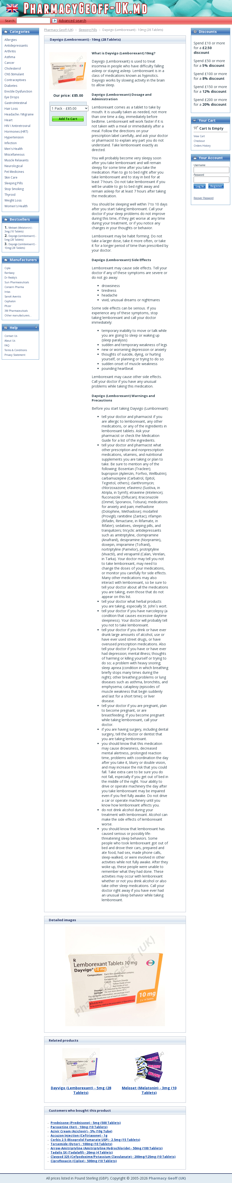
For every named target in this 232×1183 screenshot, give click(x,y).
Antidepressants (16, 45)
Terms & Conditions (15, 350)
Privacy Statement (14, 355)
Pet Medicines (14, 172)
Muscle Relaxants (16, 160)
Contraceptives (15, 80)
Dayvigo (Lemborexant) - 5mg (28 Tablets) (81, 1088)
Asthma (9, 57)
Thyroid (9, 195)
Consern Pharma (14, 287)
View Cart (199, 136)
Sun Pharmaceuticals (16, 282)
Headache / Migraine (19, 114)
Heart (8, 120)
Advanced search (72, 20)
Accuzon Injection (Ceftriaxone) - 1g (79, 1135)
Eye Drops (11, 97)
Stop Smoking (14, 189)
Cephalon (10, 301)
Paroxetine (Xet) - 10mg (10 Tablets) (79, 1127)
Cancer (9, 63)
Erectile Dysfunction (18, 91)
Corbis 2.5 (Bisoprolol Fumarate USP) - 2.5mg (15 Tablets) (95, 1140)
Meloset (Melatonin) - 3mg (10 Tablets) (149, 1088)
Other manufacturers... (18, 315)
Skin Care (10, 177)
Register (216, 186)
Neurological (13, 166)
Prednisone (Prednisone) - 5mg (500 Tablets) (86, 1123)
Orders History (202, 145)
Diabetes (10, 86)
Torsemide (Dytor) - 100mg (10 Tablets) (81, 1144)
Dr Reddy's (10, 277)
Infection (10, 143)
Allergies (10, 40)
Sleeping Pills (88, 30)
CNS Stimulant (14, 74)
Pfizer (7, 306)
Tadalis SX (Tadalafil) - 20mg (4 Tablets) (82, 1152)
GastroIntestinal (15, 103)
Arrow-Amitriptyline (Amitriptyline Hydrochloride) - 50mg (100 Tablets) (106, 1148)
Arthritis (10, 51)
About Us (9, 340)
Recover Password (204, 198)
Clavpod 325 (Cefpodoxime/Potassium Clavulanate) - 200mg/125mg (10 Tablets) (113, 1157)
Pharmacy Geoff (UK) (58, 30)
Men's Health (13, 149)
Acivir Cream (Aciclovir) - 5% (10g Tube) (81, 1131)
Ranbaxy (9, 273)
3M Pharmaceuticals (16, 310)
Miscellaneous (14, 154)
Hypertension (14, 137)
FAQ (6, 345)
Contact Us (10, 336)
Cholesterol (12, 68)
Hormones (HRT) (16, 131)
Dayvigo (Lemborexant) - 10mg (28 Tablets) (20, 246)
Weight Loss (12, 200)
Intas (7, 292)
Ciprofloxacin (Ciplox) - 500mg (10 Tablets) (84, 1161)
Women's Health (16, 206)
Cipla (7, 268)
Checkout (199, 141)
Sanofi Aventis (12, 296)
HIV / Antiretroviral (17, 126)
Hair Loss (11, 108)
